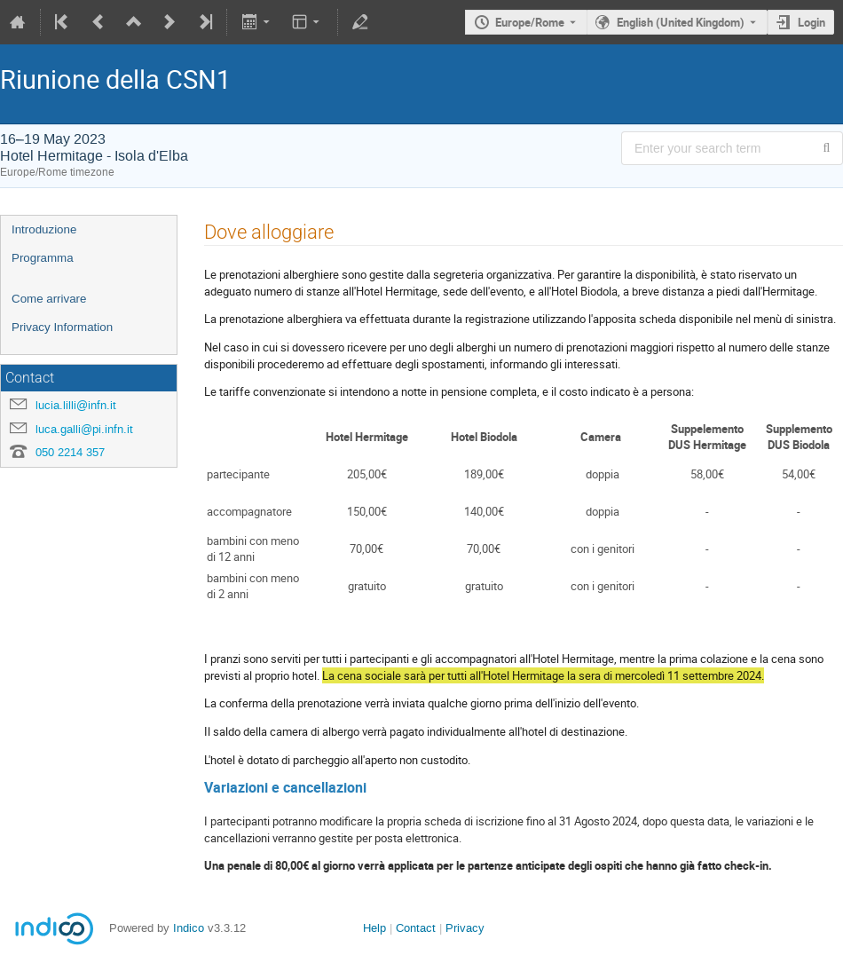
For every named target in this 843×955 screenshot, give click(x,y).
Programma (43, 257)
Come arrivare (49, 298)
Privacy (465, 927)
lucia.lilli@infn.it (75, 405)
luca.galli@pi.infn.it (84, 429)
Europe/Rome (529, 22)
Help (374, 927)
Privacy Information (62, 327)
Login (811, 22)
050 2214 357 (70, 452)
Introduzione (44, 229)
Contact (416, 927)
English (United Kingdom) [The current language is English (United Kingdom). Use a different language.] (681, 22)
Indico (188, 927)
